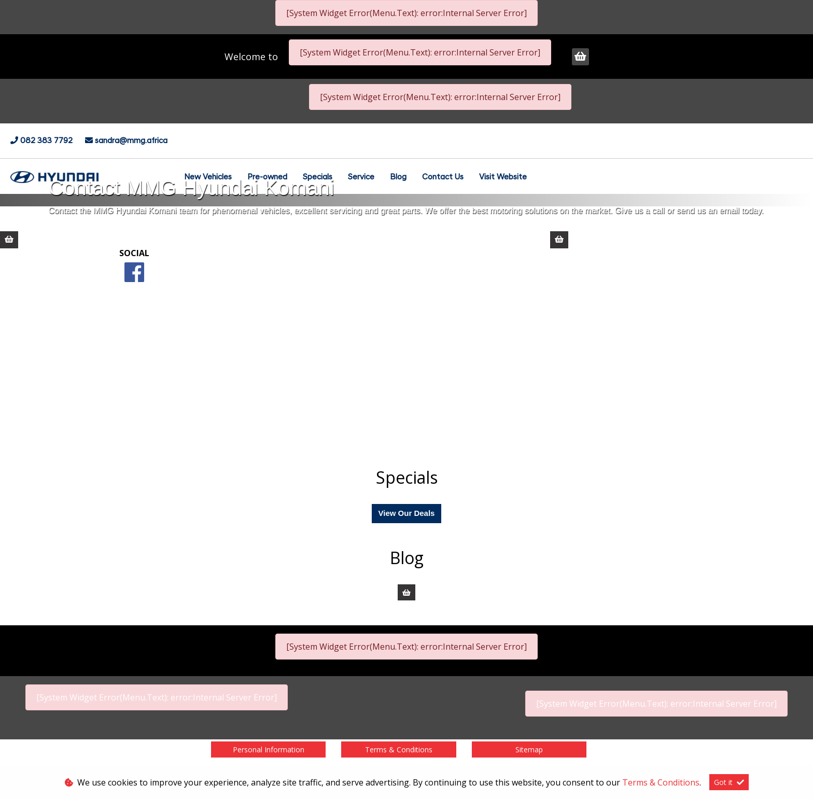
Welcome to (253, 56)
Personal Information (268, 749)
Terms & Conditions (398, 749)
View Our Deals (407, 513)
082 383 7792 (47, 141)
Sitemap (529, 749)
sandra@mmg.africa (131, 141)
